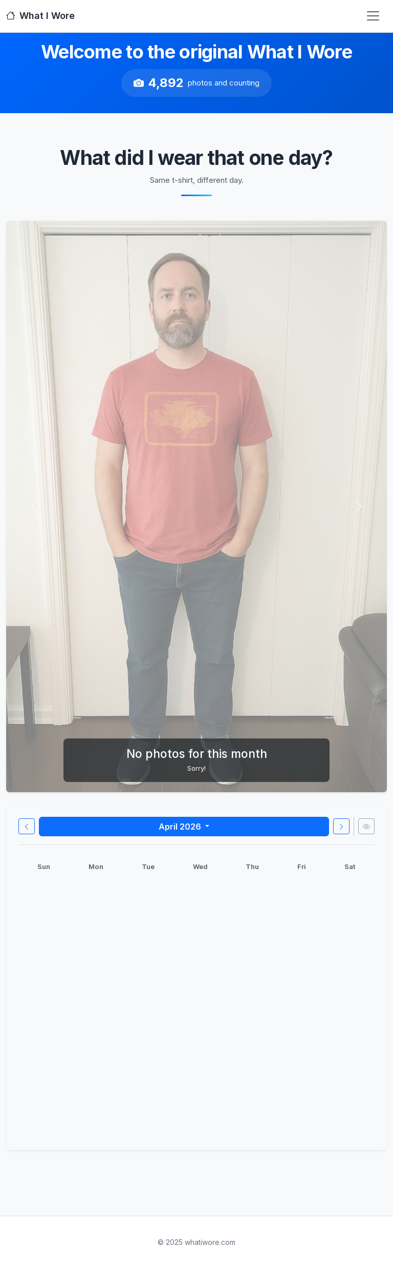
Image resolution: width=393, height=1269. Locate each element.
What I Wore (40, 15)
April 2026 (181, 826)
